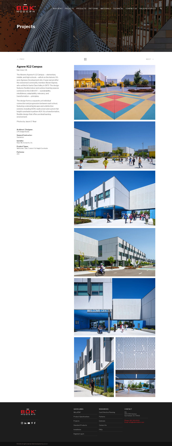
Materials (105, 9)
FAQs (100, 429)
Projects (69, 9)
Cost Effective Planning (107, 412)
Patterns (93, 9)
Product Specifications (81, 417)
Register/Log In (79, 434)
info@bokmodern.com (136, 422)
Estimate (102, 421)
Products (81, 9)
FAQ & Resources (147, 9)
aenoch (46, 444)
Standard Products (80, 425)
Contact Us (131, 9)
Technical (118, 9)
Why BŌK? (57, 9)
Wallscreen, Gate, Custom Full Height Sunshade (32, 148)
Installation (77, 429)
